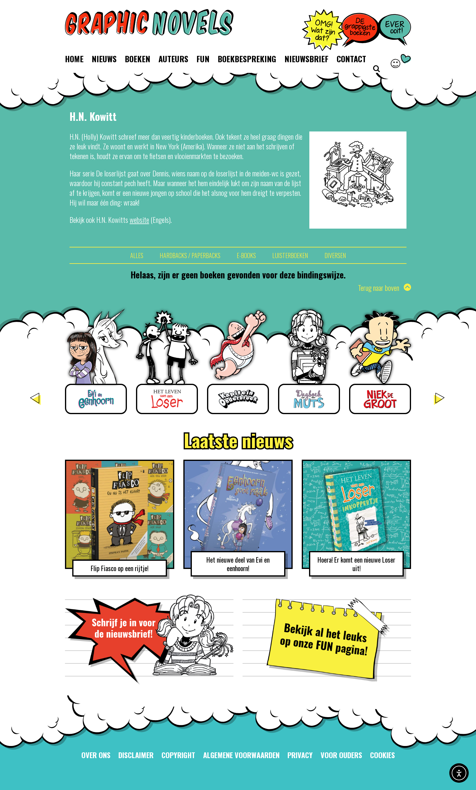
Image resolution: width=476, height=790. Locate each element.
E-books (246, 255)
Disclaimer (136, 754)
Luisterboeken (290, 255)
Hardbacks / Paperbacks (190, 255)
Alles (136, 255)
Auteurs (173, 59)
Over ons (95, 754)
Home (74, 59)
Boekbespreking (247, 59)
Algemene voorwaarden (241, 754)
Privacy (300, 754)
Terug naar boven (384, 287)
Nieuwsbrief (306, 59)
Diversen (335, 255)
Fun (202, 59)
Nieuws (104, 59)
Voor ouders (341, 754)
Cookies (382, 754)
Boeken (137, 59)
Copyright (178, 754)
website (139, 219)
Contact (351, 59)
